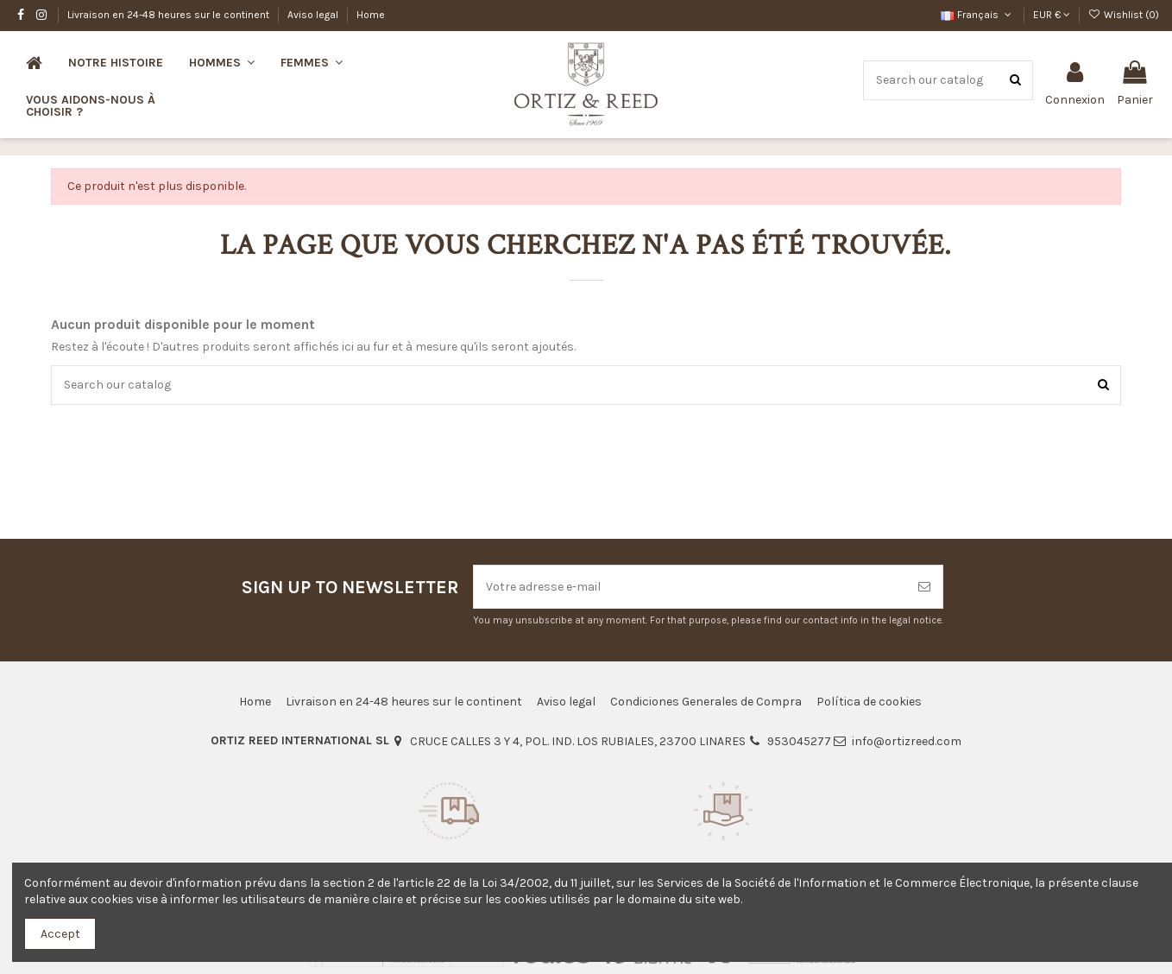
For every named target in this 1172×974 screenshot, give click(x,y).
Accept (60, 934)
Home (370, 15)
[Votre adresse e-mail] (690, 587)
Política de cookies (869, 701)
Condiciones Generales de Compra (706, 701)
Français (977, 15)
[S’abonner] (924, 587)
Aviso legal (314, 15)
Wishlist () (1123, 15)
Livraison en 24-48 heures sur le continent (169, 15)
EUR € (1051, 15)
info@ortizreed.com (906, 741)
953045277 (799, 741)
